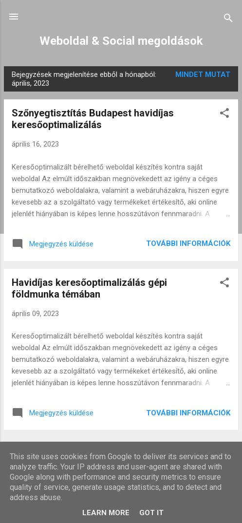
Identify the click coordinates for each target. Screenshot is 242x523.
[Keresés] (228, 20)
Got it (151, 512)
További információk (188, 243)
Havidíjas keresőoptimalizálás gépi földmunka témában (89, 288)
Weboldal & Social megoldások (121, 41)
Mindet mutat (202, 74)
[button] (224, 114)
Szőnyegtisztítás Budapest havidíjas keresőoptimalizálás (93, 119)
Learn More (106, 512)
